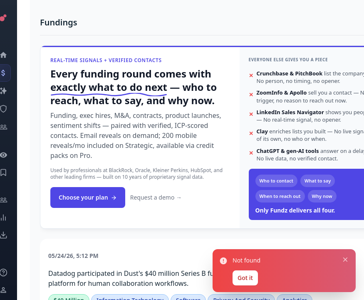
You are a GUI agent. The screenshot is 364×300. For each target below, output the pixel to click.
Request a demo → (156, 197)
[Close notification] (342, 252)
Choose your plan (88, 197)
